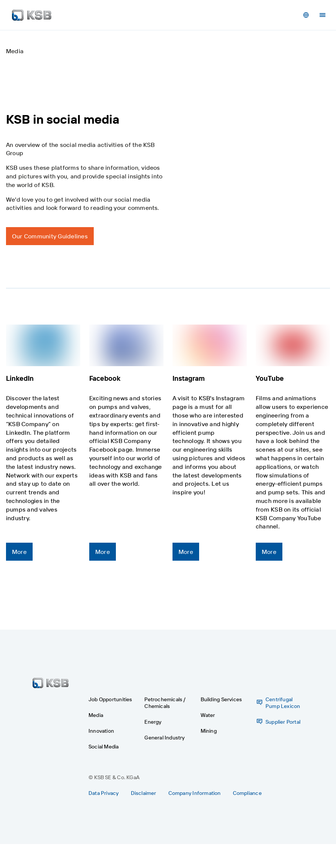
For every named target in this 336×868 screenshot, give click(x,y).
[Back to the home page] (31, 15)
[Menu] (322, 14)
